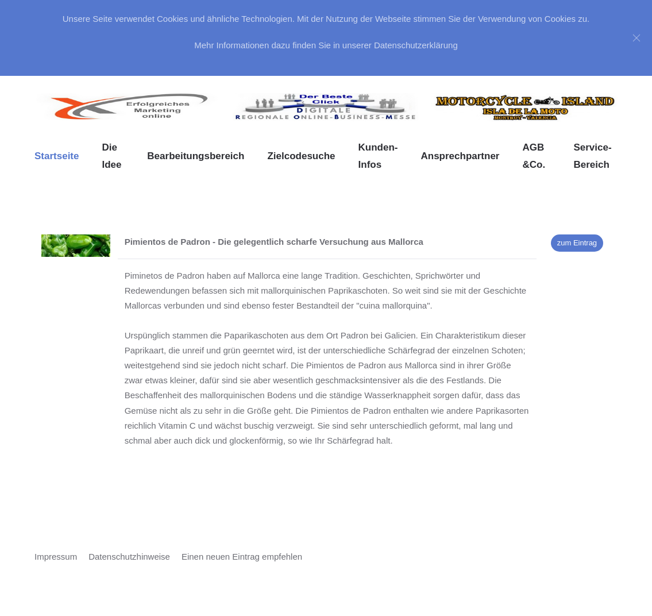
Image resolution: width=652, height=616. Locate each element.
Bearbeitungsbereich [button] (195, 156)
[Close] (636, 38)
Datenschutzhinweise (129, 556)
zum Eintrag (577, 242)
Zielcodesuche (301, 156)
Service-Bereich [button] (592, 156)
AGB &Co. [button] (533, 156)
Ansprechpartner (459, 156)
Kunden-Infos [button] (378, 156)
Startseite (56, 156)
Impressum (55, 556)
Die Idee (111, 156)
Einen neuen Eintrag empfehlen (242, 556)
